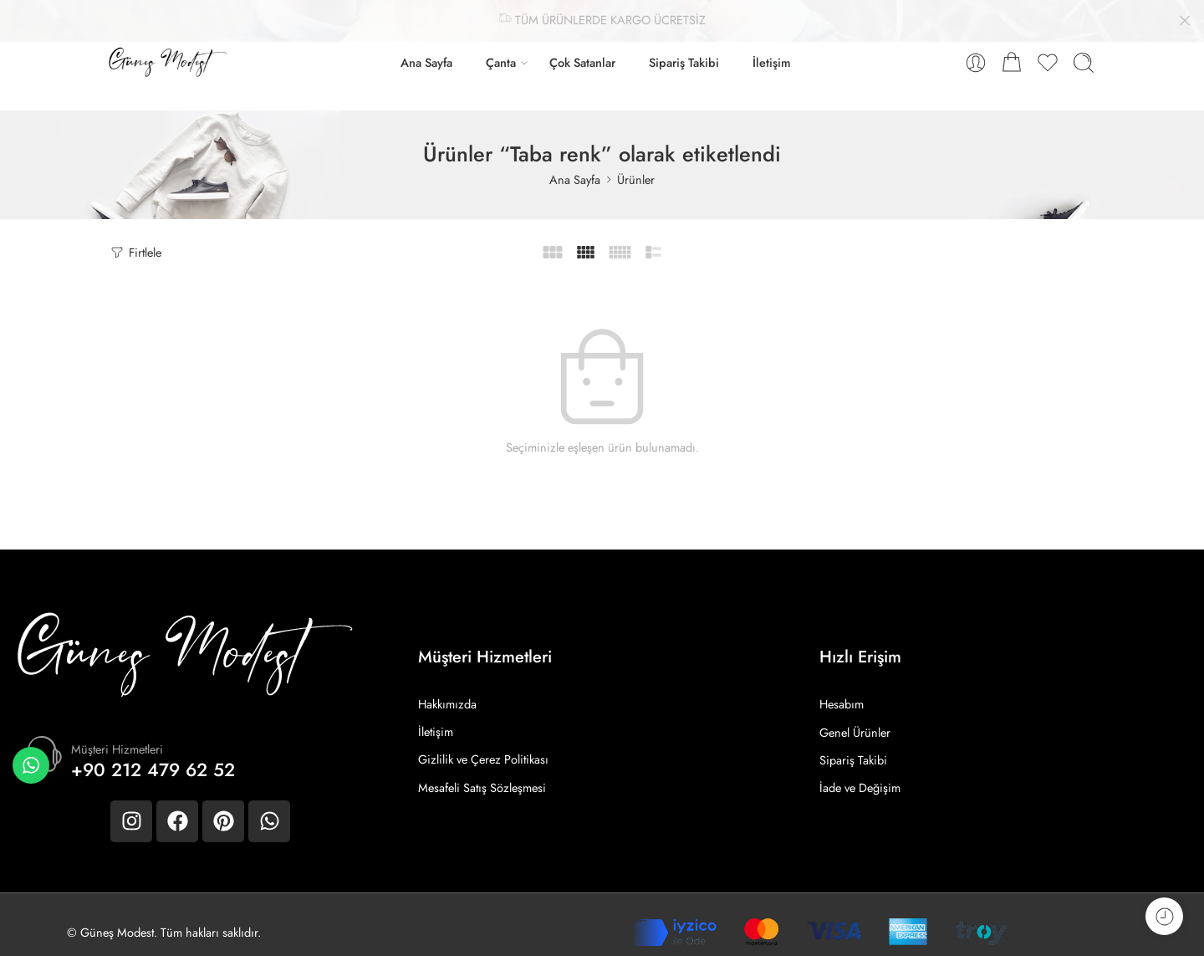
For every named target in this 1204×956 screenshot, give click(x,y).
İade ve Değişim (859, 772)
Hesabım (841, 689)
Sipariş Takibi (684, 47)
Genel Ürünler (854, 716)
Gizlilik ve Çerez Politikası (483, 745)
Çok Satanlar (582, 47)
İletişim (771, 47)
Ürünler (636, 163)
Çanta (501, 47)
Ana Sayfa (426, 47)
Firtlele (135, 236)
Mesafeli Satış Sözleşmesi (482, 772)
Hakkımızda (447, 689)
